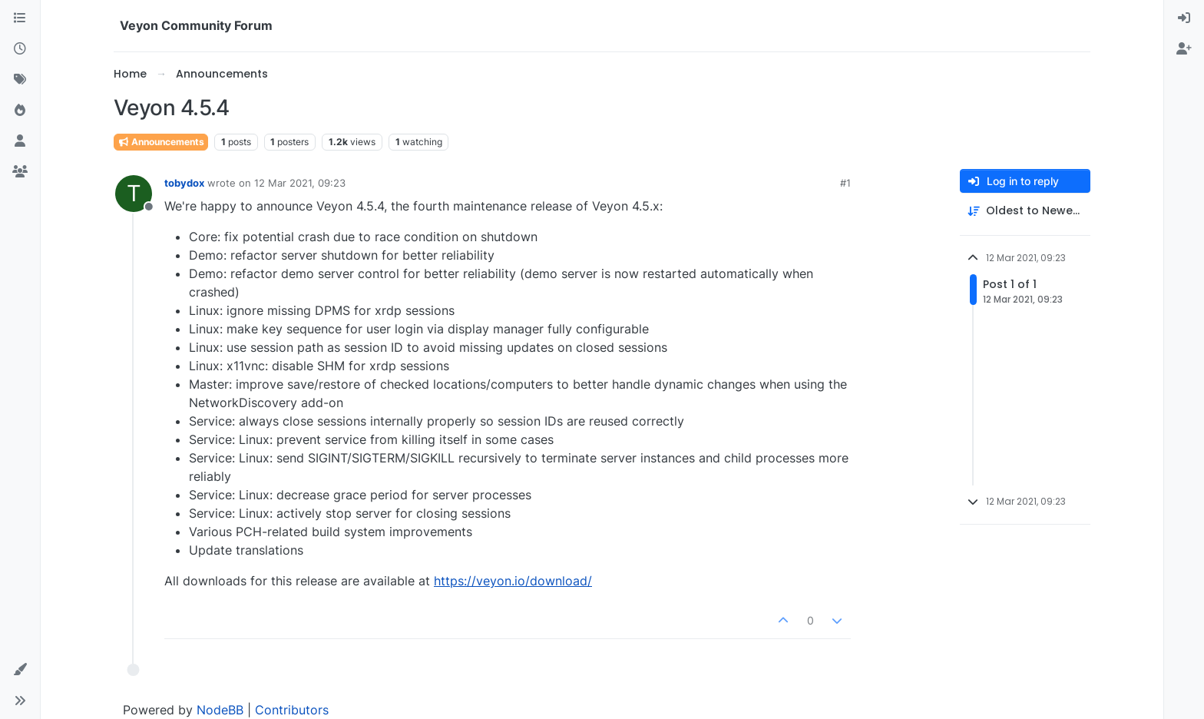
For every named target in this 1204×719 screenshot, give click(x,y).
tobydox (184, 183)
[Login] (1184, 18)
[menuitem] (1184, 18)
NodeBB (220, 709)
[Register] (1184, 49)
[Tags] (20, 80)
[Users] (20, 141)
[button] (20, 670)
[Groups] (20, 172)
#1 (845, 183)
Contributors (292, 709)
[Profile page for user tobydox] (133, 193)
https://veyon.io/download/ (513, 580)
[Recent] (20, 49)
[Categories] (20, 18)
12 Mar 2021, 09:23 (300, 183)
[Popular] (20, 110)
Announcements (160, 141)
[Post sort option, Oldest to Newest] (1025, 211)
